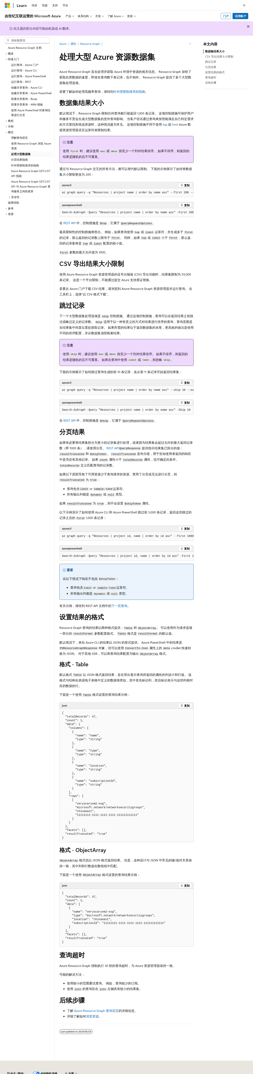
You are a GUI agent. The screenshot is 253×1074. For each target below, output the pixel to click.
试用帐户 (240, 16)
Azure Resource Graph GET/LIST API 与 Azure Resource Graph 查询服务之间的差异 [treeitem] (30, 186)
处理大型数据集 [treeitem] (21, 154)
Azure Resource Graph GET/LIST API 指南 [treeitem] (30, 173)
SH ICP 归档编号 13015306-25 (23, 1072)
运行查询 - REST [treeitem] (21, 82)
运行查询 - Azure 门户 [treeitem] (24, 65)
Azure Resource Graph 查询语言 (96, 1011)
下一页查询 (119, 606)
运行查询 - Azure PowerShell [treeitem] (28, 76)
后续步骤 (210, 82)
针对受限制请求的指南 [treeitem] (25, 165)
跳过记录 (210, 62)
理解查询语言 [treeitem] (19, 138)
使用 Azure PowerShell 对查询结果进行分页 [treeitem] (30, 112)
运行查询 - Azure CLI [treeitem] (24, 70)
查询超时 (210, 77)
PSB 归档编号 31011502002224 (69, 1072)
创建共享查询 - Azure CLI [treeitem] (26, 87)
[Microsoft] (7, 5)
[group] (126, 192)
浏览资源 (92, 1016)
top (165, 124)
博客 (196, 1072)
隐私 (98, 1072)
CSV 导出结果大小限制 (219, 56)
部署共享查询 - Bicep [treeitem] (24, 99)
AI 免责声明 (165, 1072)
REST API (69, 223)
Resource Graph (90, 44)
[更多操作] (190, 44)
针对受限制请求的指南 (129, 91)
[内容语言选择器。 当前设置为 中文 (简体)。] (16, 1062)
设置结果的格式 (215, 72)
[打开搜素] (244, 5)
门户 (226, 16)
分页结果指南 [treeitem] (19, 159)
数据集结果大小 (215, 51)
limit (175, 124)
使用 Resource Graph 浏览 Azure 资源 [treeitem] (31, 146)
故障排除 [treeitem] (13, 202)
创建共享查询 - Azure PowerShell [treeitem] (31, 93)
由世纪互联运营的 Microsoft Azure (129, 1072)
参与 (209, 1072)
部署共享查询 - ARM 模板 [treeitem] (27, 104)
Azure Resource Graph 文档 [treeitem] (25, 48)
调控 (73, 44)
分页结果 (210, 67)
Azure (62, 44)
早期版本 (183, 1072)
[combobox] (27, 40)
